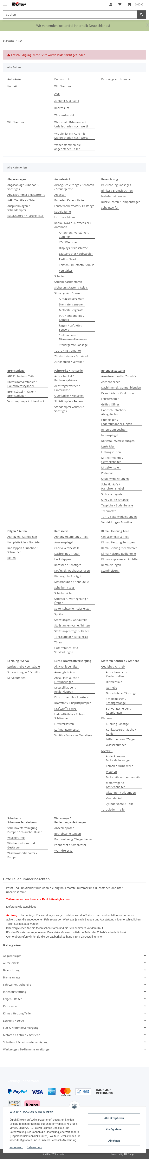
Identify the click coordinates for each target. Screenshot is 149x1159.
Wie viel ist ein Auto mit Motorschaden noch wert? (71, 136)
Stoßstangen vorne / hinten (72, 625)
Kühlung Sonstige (117, 724)
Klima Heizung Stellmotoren (119, 548)
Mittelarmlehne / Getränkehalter (112, 460)
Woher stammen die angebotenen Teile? (67, 147)
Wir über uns (62, 86)
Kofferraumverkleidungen (118, 441)
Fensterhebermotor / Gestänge (74, 206)
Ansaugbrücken (64, 672)
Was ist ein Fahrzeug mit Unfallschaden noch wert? (71, 124)
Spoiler (58, 614)
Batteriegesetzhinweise (116, 79)
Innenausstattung (14, 992)
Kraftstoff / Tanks (65, 708)
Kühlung (106, 718)
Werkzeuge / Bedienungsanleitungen (27, 1049)
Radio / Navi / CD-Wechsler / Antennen (72, 225)
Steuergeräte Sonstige (73, 345)
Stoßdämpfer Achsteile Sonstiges (69, 409)
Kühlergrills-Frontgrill (68, 576)
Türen (58, 642)
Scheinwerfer (110, 207)
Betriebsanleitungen (67, 833)
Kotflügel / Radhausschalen (72, 570)
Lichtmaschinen (64, 217)
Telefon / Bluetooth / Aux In (76, 265)
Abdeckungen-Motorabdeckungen (118, 758)
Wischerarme (16, 838)
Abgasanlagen (12, 956)
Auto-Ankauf (15, 79)
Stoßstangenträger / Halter (71, 631)
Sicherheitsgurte (112, 494)
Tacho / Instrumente (67, 350)
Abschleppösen (64, 828)
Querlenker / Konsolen (69, 395)
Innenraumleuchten (114, 429)
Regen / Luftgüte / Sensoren (70, 327)
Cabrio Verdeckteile (67, 548)
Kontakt (12, 86)
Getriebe (111, 687)
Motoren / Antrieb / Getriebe (21, 1035)
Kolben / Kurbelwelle (119, 766)
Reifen (11, 558)
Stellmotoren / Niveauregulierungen (73, 337)
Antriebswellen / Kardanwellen (116, 674)
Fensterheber (110, 399)
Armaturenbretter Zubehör (118, 376)
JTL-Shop (128, 1154)
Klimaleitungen (111, 565)
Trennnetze (108, 511)
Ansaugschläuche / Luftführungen (66, 680)
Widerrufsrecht (64, 115)
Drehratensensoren (71, 304)
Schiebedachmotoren (68, 282)
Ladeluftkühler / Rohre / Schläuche (69, 716)
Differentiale (114, 682)
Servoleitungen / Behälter (24, 672)
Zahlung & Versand (66, 101)
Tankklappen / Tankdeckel (71, 637)
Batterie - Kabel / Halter (69, 200)
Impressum (16, 1147)
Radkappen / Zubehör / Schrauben (22, 550)
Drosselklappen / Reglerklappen (65, 689)
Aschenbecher (110, 382)
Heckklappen (62, 559)
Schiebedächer (64, 593)
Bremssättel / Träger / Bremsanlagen (21, 393)
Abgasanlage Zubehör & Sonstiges (23, 187)
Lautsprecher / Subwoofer (76, 253)
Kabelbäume (62, 211)
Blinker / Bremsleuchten (117, 190)
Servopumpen (16, 678)
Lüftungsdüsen (111, 452)
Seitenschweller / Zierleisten (72, 608)
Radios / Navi (67, 259)
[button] (110, 4)
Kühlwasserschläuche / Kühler (121, 731)
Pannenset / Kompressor (70, 845)
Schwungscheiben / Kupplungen (118, 710)
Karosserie (10, 1006)
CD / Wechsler (68, 242)
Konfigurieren (114, 1129)
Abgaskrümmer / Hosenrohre (26, 195)
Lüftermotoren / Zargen (121, 739)
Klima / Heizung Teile (17, 1013)
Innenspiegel (109, 435)
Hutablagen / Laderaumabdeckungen (116, 422)
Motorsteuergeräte (71, 310)
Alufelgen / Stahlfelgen (22, 537)
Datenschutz (34, 1147)
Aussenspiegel (63, 542)
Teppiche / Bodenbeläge (117, 505)
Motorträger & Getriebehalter (115, 785)
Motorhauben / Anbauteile (71, 582)
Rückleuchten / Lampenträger (120, 202)
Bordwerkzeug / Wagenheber (73, 839)
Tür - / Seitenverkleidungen (119, 517)
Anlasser (60, 195)
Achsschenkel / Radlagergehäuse (65, 378)
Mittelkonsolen (110, 467)
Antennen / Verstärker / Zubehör (74, 235)
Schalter (59, 276)
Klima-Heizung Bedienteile (118, 553)
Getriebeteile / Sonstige (121, 693)
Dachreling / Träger (67, 553)
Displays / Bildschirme (73, 248)
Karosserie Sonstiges (67, 565)
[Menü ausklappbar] (5, 2)
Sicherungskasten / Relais (71, 287)
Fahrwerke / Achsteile (17, 984)
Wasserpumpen (116, 745)
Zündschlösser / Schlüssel (71, 356)
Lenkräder (107, 446)
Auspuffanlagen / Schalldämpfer (18, 208)
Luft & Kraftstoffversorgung (20, 1028)
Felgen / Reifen (13, 999)
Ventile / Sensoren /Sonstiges (73, 735)
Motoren (106, 750)
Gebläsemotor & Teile (115, 537)
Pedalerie (107, 473)
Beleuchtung (11, 970)
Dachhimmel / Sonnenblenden (121, 387)
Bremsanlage (11, 977)
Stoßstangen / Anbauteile (70, 620)
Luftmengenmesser (67, 729)
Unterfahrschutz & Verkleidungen (66, 650)
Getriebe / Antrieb (113, 666)
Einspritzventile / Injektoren (72, 697)
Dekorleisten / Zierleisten (117, 393)
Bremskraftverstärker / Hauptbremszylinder (22, 384)
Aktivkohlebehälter (66, 666)
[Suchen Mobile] (70, 14)
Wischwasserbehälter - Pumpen (22, 855)
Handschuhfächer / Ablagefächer (113, 412)
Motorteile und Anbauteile (123, 777)
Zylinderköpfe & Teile (119, 804)
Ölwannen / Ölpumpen (121, 792)
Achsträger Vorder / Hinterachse (67, 388)
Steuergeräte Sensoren (69, 293)
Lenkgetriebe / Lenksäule (23, 666)
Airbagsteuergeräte (71, 299)
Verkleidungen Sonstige (116, 522)
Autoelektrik (11, 963)
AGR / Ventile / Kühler (21, 200)
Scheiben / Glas (64, 587)
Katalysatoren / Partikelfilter (25, 216)
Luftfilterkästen (64, 724)
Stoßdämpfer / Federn (68, 401)
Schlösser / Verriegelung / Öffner (71, 601)
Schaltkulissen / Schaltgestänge (116, 701)
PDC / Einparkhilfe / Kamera (71, 318)
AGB (57, 93)
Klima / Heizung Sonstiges (118, 542)
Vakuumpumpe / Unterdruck (25, 401)
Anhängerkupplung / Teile (71, 537)
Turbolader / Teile (113, 809)
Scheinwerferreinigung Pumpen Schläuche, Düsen (24, 830)
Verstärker (65, 270)
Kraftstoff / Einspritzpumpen (72, 703)
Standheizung (110, 570)
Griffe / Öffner (110, 404)
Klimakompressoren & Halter (120, 559)
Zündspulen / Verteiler (69, 362)
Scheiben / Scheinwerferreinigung (25, 1042)
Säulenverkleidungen (115, 479)
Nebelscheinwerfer (113, 196)
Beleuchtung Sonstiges (116, 185)
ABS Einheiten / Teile (20, 376)
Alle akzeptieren (114, 1118)
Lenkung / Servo (13, 1020)
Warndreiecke (63, 850)
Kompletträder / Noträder (24, 542)
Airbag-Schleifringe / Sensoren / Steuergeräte (74, 187)
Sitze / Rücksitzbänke (115, 500)
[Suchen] (141, 14)
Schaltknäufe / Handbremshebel (112, 486)
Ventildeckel (114, 798)
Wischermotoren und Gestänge (21, 845)
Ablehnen (114, 1140)
